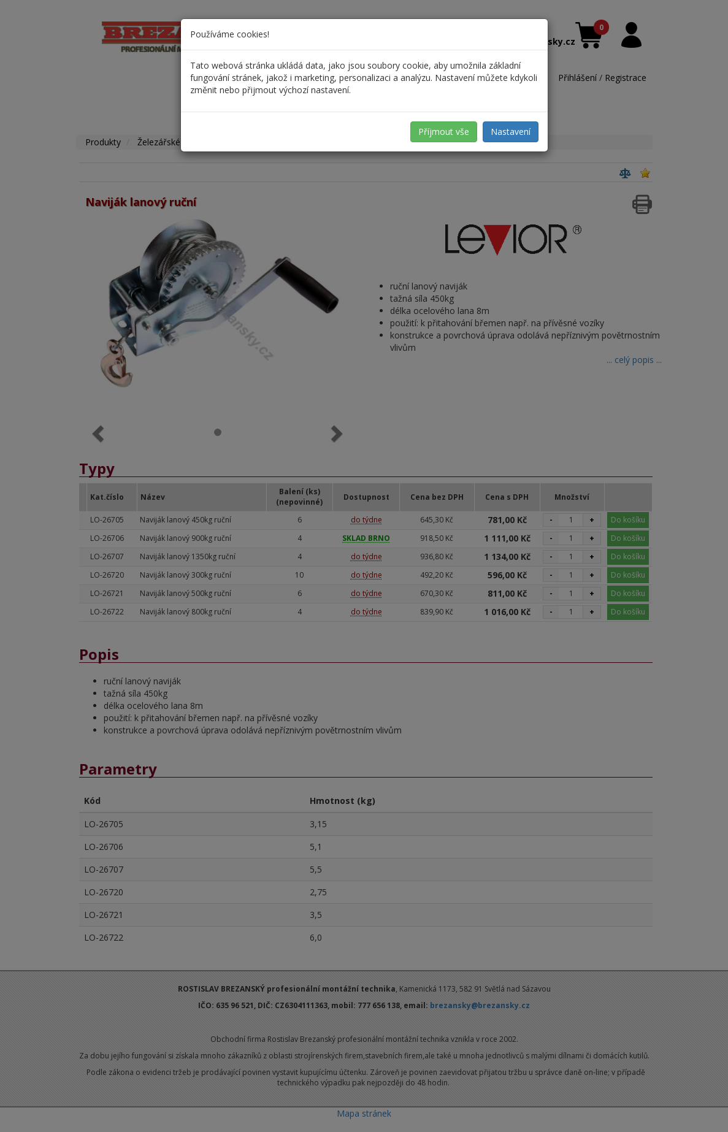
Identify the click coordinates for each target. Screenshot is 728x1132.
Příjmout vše (443, 131)
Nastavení (511, 131)
